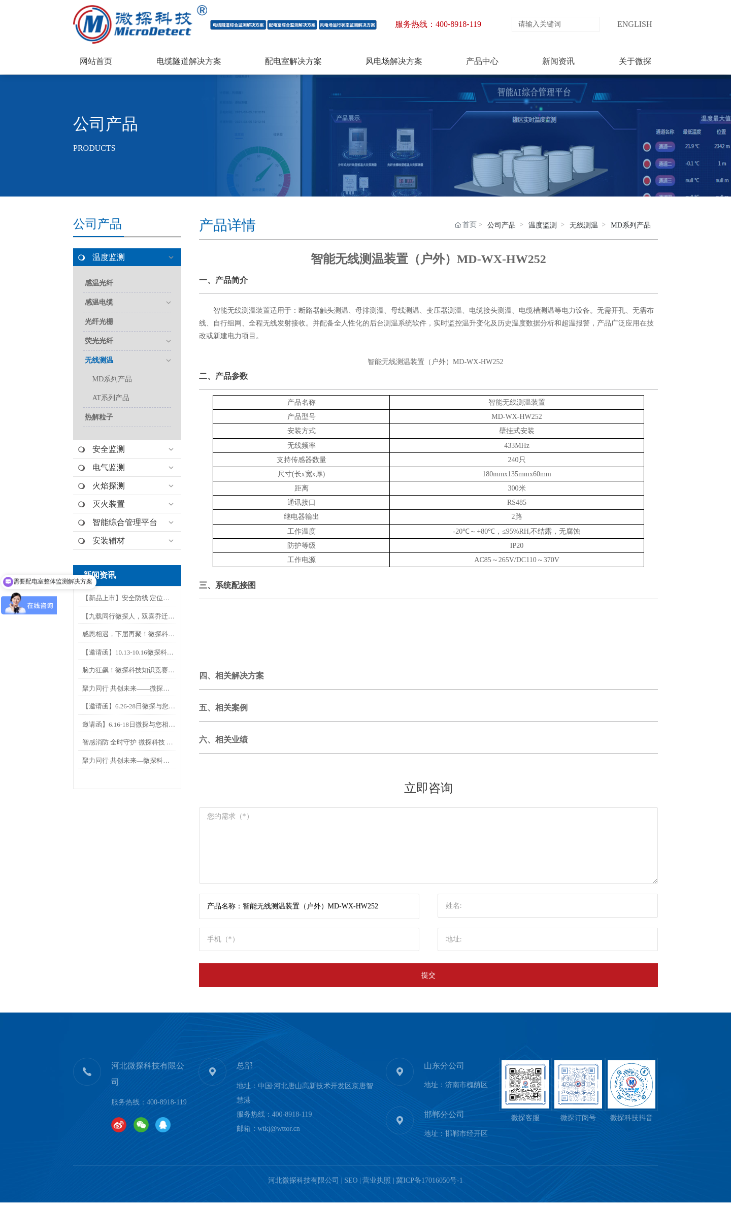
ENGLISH (634, 24)
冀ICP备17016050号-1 (429, 1184)
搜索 (590, 24)
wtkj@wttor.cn (279, 1132)
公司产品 (105, 124)
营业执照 (376, 1184)
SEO (350, 1184)
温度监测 (542, 225)
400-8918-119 (167, 1106)
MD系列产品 (631, 225)
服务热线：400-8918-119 (438, 24)
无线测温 (584, 225)
